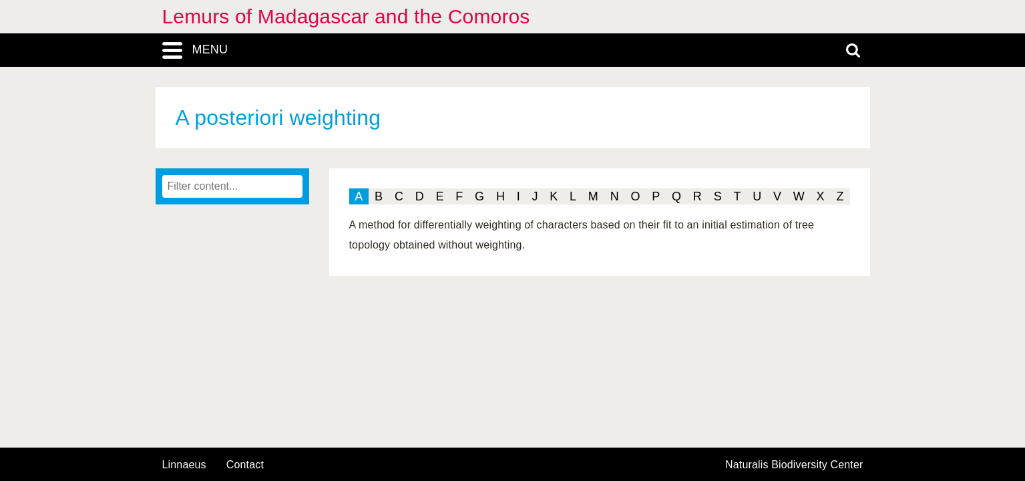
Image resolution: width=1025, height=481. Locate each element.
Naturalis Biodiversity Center (794, 465)
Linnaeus (184, 465)
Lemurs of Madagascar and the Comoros (346, 16)
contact (245, 464)
